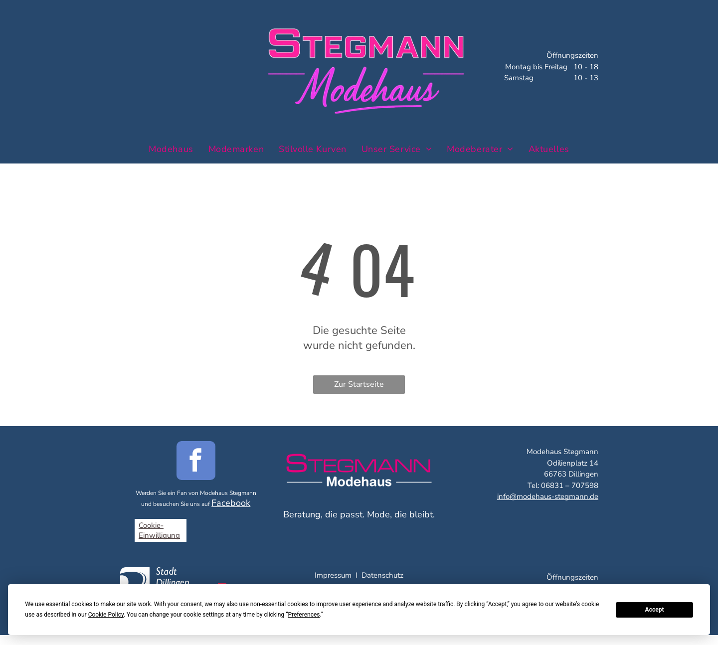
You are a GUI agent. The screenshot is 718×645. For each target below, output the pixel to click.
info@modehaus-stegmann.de (547, 496)
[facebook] (196, 462)
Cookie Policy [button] (106, 614)
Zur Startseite (359, 384)
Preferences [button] (304, 614)
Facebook (230, 503)
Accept (654, 609)
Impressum (333, 575)
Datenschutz (382, 575)
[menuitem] (170, 149)
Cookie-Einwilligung (159, 530)
